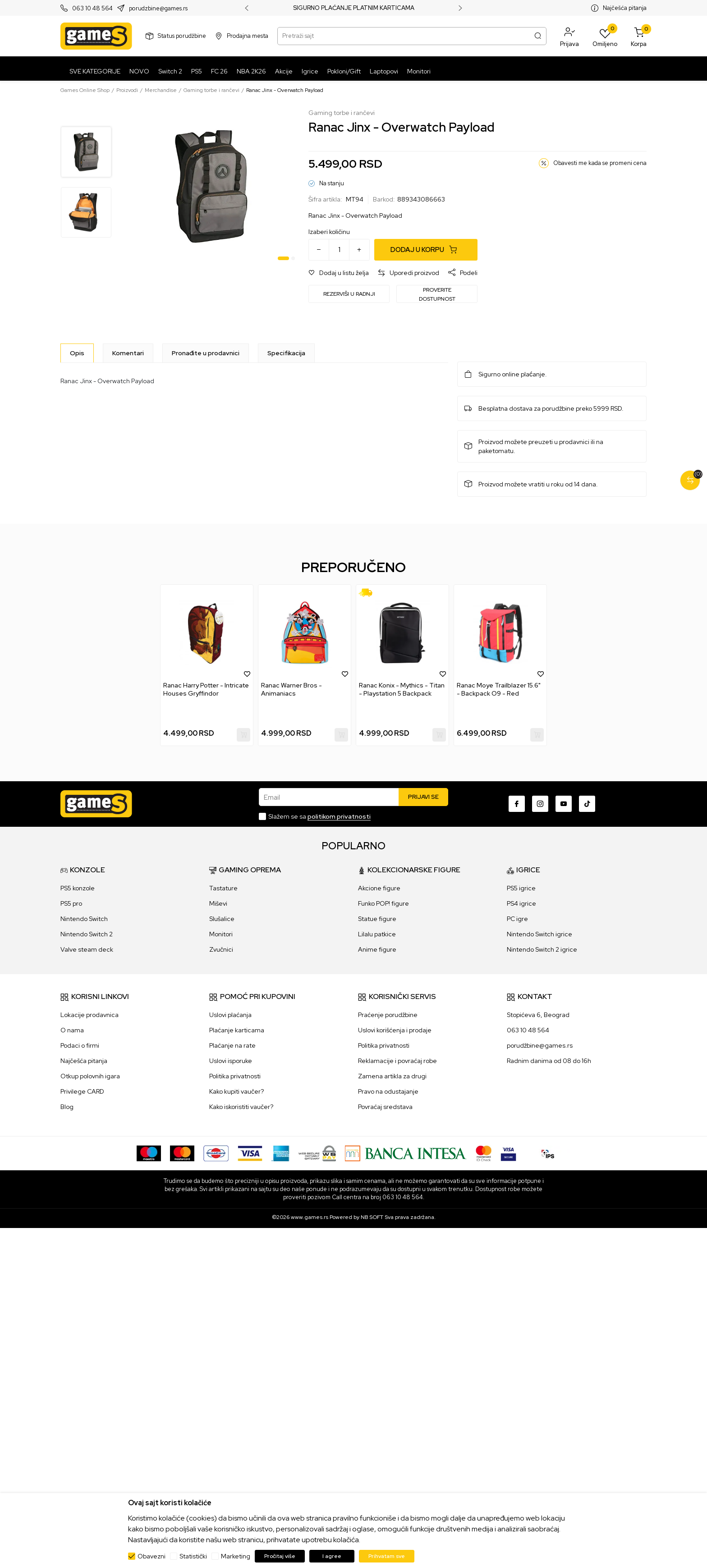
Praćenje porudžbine (388, 1015)
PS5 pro (71, 903)
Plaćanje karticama (236, 1030)
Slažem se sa (319, 816)
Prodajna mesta (247, 36)
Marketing (235, 1556)
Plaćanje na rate (232, 1045)
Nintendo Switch (84, 919)
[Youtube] (564, 804)
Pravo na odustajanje (388, 1091)
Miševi (218, 903)
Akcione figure (379, 888)
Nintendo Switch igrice (539, 934)
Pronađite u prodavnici (205, 353)
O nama (72, 1030)
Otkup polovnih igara (90, 1076)
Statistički (193, 1556)
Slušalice (221, 919)
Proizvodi (127, 90)
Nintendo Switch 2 (86, 934)
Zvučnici (221, 949)
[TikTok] (587, 804)
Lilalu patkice (377, 934)
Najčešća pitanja (625, 8)
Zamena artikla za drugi (392, 1076)
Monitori (221, 934)
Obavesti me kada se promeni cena (600, 163)
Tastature (223, 888)
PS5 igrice (521, 888)
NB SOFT (372, 1217)
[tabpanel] (211, 186)
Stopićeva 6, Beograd (538, 1015)
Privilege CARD (82, 1091)
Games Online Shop (85, 90)
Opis (77, 353)
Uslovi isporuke (230, 1061)
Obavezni (151, 1556)
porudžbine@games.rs (540, 1045)
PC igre (517, 919)
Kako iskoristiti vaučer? (241, 1107)
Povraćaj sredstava (385, 1107)
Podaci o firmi (79, 1045)
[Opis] (77, 353)
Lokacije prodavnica (89, 1015)
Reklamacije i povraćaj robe (397, 1061)
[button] (569, 36)
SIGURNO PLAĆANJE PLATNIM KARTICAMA (353, 8)
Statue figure (377, 919)
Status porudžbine (182, 36)
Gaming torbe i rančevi (211, 90)
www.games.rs (309, 1217)
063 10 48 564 (92, 8)
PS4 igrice (521, 903)
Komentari (128, 353)
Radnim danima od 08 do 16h (549, 1061)
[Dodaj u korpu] (425, 250)
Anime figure (377, 949)
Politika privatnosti (235, 1076)
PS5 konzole (77, 888)
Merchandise (161, 90)
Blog (66, 1107)
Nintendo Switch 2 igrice (542, 949)
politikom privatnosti (339, 816)
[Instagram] (540, 804)
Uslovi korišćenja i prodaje (395, 1030)
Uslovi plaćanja (230, 1015)
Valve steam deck (86, 949)
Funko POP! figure (383, 903)
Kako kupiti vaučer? (236, 1091)
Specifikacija (286, 353)
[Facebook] (517, 804)
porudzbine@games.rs (158, 8)
